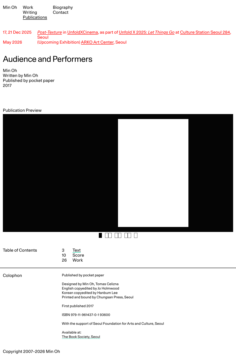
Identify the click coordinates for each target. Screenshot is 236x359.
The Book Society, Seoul (81, 337)
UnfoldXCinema (82, 32)
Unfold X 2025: (147, 32)
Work (28, 7)
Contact (60, 12)
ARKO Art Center (97, 42)
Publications (35, 17)
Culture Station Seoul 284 (205, 32)
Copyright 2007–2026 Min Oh (31, 351)
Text (77, 250)
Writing (30, 12)
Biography (63, 7)
